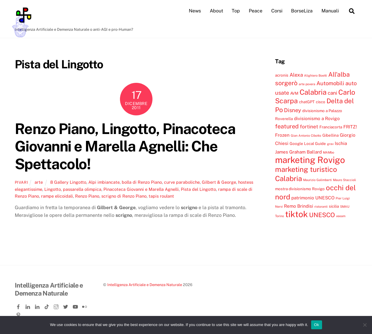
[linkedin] (28, 305)
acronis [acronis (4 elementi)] (281, 75)
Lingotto (52, 189)
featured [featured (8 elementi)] (287, 126)
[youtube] (76, 305)
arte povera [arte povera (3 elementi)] (307, 84)
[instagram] (57, 305)
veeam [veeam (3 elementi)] (340, 216)
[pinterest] (19, 313)
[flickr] (85, 305)
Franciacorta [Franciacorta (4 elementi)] (330, 127)
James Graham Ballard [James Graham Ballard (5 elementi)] (298, 151)
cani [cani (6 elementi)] (332, 93)
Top (236, 11)
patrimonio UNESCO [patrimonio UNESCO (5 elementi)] (312, 197)
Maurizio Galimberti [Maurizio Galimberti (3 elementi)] (317, 180)
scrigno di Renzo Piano (124, 196)
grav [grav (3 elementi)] (330, 144)
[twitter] (66, 305)
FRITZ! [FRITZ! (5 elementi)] (350, 126)
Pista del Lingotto (198, 189)
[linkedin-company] (38, 305)
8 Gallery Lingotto (68, 182)
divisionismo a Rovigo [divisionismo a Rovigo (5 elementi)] (317, 118)
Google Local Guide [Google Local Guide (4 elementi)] (308, 143)
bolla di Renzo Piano (142, 182)
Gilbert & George (219, 182)
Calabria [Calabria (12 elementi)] (313, 92)
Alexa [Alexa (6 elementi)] (296, 75)
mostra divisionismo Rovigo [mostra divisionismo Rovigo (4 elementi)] (300, 188)
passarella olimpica (82, 189)
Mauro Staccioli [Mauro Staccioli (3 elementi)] (344, 180)
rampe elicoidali (57, 196)
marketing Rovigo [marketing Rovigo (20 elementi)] (310, 160)
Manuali (330, 11)
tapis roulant (161, 196)
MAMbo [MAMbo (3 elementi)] (328, 152)
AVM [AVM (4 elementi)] (294, 93)
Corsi (276, 11)
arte (39, 182)
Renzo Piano (87, 196)
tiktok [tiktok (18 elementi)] (296, 214)
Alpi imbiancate (104, 182)
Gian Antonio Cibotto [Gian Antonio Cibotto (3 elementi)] (306, 135)
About (216, 11)
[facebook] (19, 305)
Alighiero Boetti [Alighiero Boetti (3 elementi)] (315, 75)
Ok (316, 324)
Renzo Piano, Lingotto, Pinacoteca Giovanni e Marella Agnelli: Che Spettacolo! (125, 146)
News (195, 11)
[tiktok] (47, 305)
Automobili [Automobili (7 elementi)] (330, 83)
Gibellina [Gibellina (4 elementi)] (330, 135)
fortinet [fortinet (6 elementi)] (309, 127)
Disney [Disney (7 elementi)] (292, 110)
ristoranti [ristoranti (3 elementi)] (321, 206)
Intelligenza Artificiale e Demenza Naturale (144, 285)
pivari (21, 182)
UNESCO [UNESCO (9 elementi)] (322, 215)
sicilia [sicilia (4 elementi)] (334, 206)
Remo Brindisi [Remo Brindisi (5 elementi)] (298, 206)
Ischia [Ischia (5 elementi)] (341, 143)
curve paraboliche (182, 182)
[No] (365, 325)
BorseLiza (302, 11)
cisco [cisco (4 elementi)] (320, 101)
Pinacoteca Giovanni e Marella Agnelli (141, 189)
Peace (255, 11)
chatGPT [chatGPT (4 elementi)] (307, 101)
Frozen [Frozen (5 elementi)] (282, 135)
